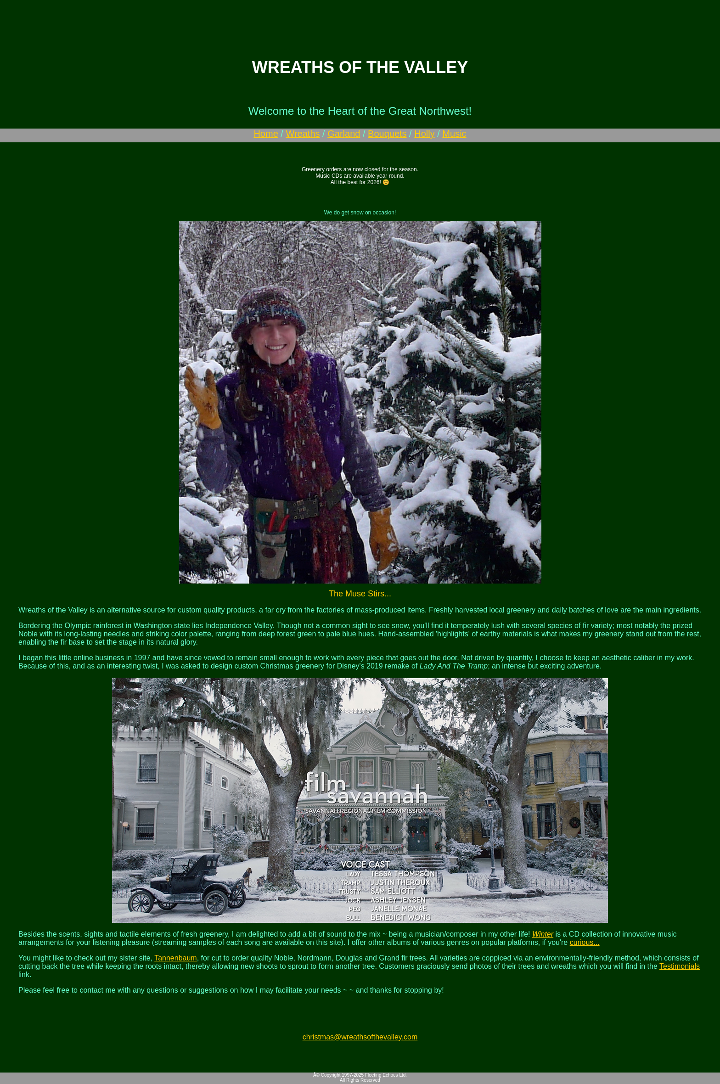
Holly (424, 134)
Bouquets (387, 134)
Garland (343, 134)
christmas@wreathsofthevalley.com (360, 1037)
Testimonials (679, 966)
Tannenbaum (175, 958)
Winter (542, 934)
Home (265, 134)
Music (454, 134)
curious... (585, 942)
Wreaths (303, 134)
